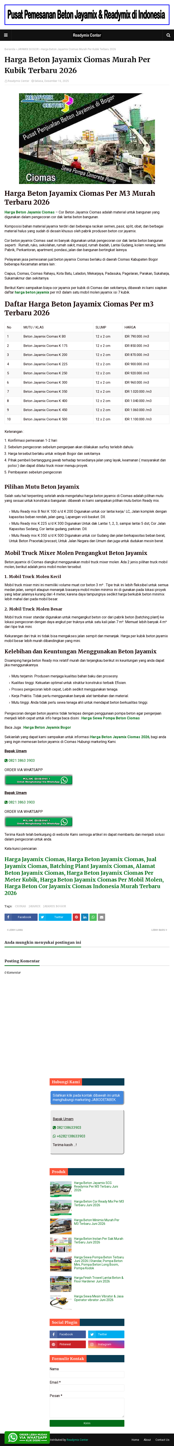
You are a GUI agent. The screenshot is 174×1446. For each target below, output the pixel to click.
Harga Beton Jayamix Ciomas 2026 (119, 737)
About (147, 1439)
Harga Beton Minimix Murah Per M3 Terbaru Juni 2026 (96, 1221)
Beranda (10, 49)
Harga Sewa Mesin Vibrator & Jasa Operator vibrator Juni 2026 (98, 1298)
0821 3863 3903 (20, 760)
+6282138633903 (69, 1136)
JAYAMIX (35, 906)
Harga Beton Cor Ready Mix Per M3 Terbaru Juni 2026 (99, 1203)
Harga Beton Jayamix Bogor (47, 727)
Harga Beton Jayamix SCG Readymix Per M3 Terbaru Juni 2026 (96, 1186)
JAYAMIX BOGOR (28, 49)
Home (135, 1439)
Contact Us (162, 1439)
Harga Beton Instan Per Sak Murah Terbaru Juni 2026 (98, 1240)
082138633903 (67, 1127)
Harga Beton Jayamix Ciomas (30, 212)
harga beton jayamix (32, 292)
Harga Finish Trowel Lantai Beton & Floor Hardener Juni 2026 (98, 1279)
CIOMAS (20, 906)
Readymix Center (18, 81)
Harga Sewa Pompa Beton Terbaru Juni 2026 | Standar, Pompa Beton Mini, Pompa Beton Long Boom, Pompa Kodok (99, 1262)
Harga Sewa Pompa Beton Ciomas (110, 718)
